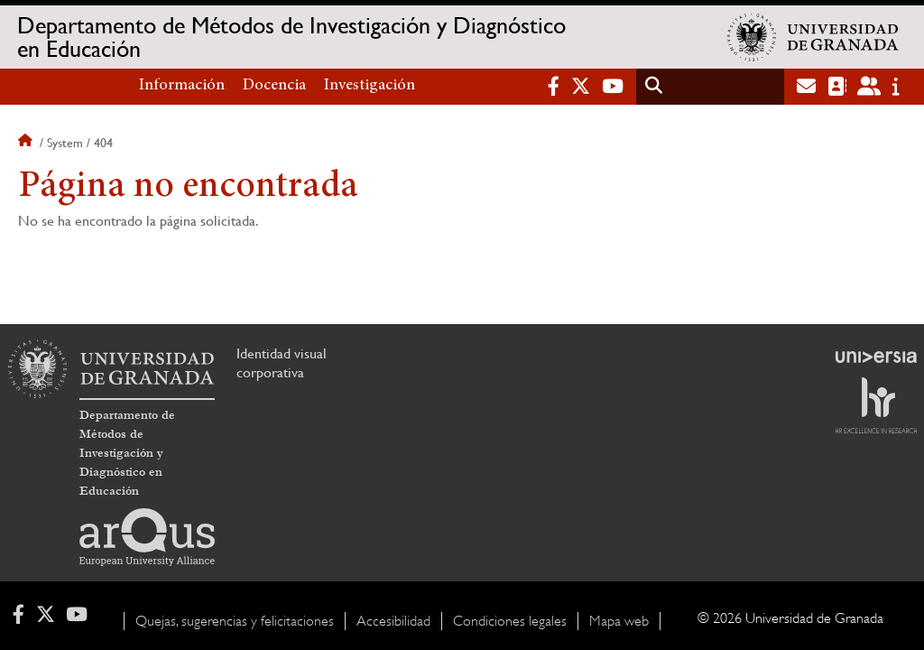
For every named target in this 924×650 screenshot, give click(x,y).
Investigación (369, 86)
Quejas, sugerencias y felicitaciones (234, 621)
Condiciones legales (510, 621)
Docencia (274, 86)
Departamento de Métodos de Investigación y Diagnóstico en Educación (291, 37)
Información (182, 86)
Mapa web (619, 621)
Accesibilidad (393, 621)
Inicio (27, 143)
